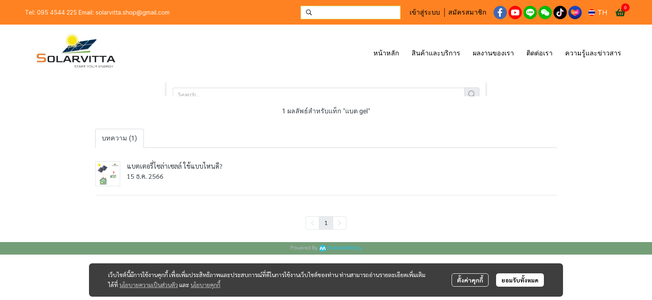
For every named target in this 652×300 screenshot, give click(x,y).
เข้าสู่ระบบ (425, 12)
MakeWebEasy (345, 248)
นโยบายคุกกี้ (205, 284)
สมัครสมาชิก (467, 12)
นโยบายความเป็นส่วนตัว (148, 284)
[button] (351, 12)
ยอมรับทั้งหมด (519, 280)
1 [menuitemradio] (326, 222)
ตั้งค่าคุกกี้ (470, 280)
